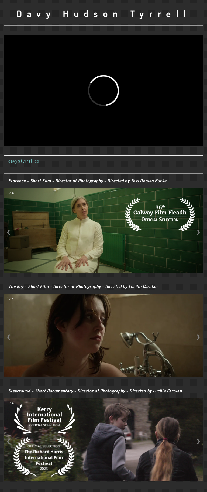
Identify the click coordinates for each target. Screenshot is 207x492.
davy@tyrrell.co (23, 161)
